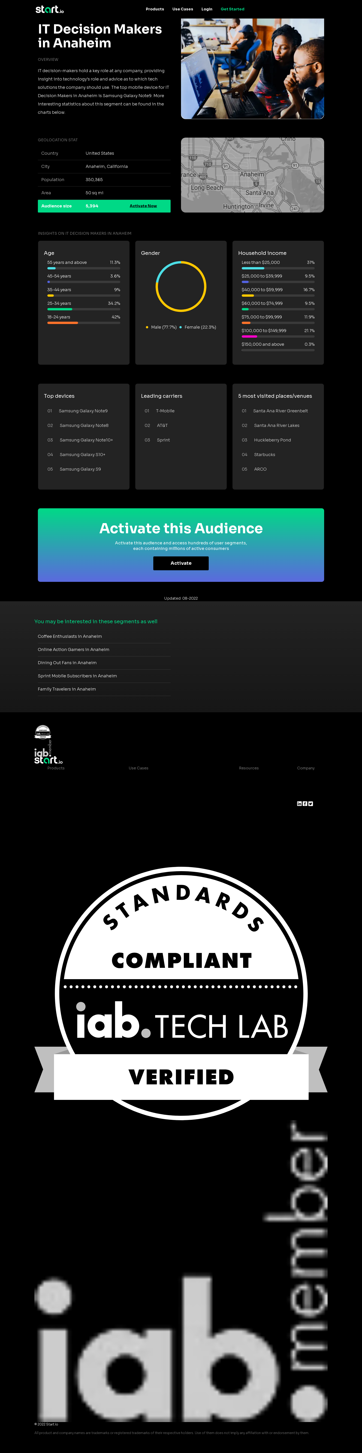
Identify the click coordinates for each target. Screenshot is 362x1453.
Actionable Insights (65, 832)
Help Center (246, 823)
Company (306, 768)
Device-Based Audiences (71, 786)
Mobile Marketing (145, 795)
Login (207, 9)
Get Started (232, 9)
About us (305, 777)
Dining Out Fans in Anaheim (67, 662)
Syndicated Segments (68, 805)
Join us (304, 786)
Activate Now (143, 206)
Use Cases (182, 9)
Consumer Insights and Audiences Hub (165, 777)
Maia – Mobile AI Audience (72, 777)
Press (302, 795)
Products (155, 9)
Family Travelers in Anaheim (67, 689)
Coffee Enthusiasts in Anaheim (70, 636)
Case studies (247, 777)
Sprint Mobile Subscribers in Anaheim (77, 676)
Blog (239, 786)
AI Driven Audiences (66, 795)
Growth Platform (63, 814)
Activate (181, 563)
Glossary (243, 795)
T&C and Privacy (250, 805)
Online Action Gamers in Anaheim (73, 649)
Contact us (245, 814)
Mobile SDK (58, 823)
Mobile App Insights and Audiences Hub (166, 786)
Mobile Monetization (148, 805)
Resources (249, 768)
